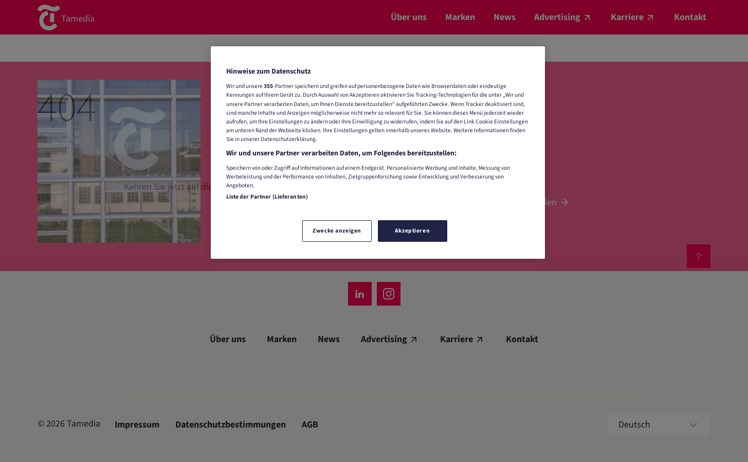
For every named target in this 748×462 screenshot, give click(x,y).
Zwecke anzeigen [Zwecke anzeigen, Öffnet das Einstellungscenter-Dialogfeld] (337, 230)
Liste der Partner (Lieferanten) (267, 196)
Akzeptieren (412, 230)
